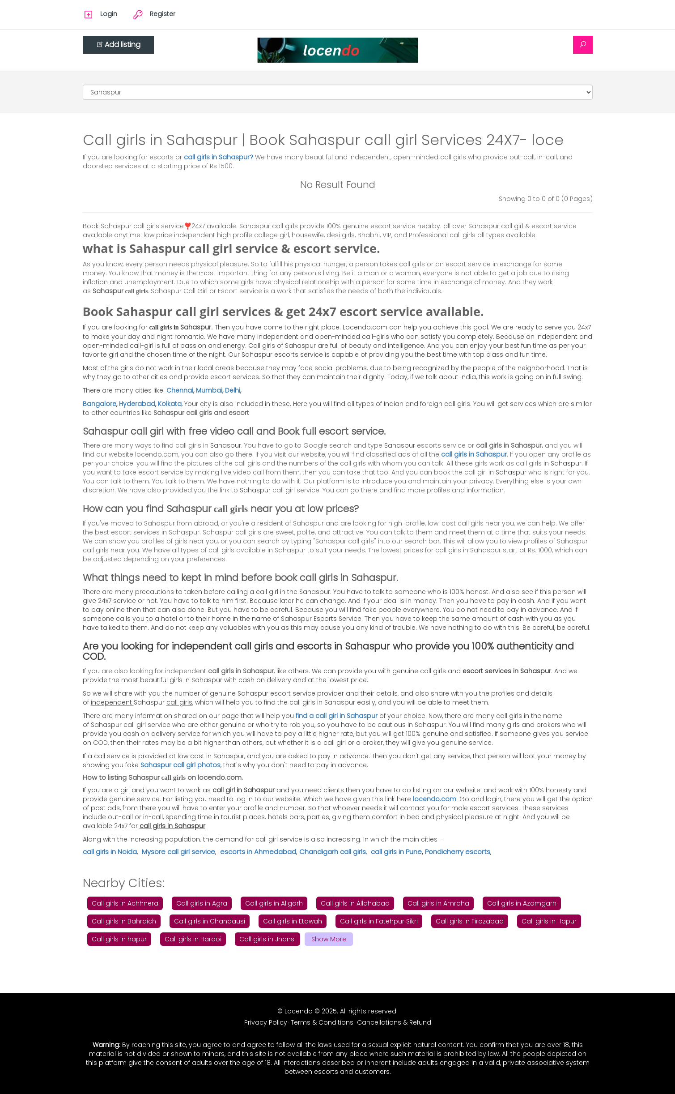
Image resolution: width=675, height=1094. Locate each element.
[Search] (583, 45)
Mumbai (209, 390)
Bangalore (99, 403)
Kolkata (170, 403)
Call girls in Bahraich (124, 921)
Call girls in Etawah (292, 921)
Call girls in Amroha (438, 903)
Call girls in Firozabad (470, 921)
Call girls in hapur (119, 939)
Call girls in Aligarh (274, 903)
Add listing (118, 44)
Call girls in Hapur (549, 921)
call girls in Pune (396, 851)
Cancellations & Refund (394, 1022)
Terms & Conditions (322, 1022)
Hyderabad (137, 403)
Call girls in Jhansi (267, 939)
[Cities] (338, 92)
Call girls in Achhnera (125, 903)
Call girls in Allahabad (355, 903)
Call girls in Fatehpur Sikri (379, 921)
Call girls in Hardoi (193, 939)
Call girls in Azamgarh (521, 903)
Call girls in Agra (201, 903)
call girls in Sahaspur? (219, 157)
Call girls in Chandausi (209, 921)
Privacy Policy (265, 1022)
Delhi (232, 390)
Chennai (179, 390)
